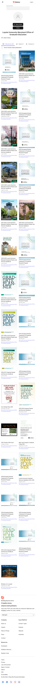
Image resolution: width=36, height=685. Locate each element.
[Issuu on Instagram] (15, 682)
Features (21, 627)
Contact (3, 638)
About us (3, 623)
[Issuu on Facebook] (3, 682)
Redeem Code (5, 653)
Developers (4, 646)
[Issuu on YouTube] (19, 682)
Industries (21, 634)
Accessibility (4, 674)
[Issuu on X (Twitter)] (11, 682)
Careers (3, 627)
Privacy (3, 662)
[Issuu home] (16, 2)
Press (2, 634)
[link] (31, 2)
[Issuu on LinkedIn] (7, 682)
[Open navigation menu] (2, 2)
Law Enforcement (6, 664)
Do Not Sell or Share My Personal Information (13, 677)
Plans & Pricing (5, 631)
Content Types (23, 623)
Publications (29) (8, 44)
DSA (2, 672)
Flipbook (21, 631)
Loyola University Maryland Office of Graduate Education (9, 83)
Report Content (5, 667)
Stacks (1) (19, 44)
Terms (2, 659)
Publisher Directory (6, 649)
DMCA (3, 669)
